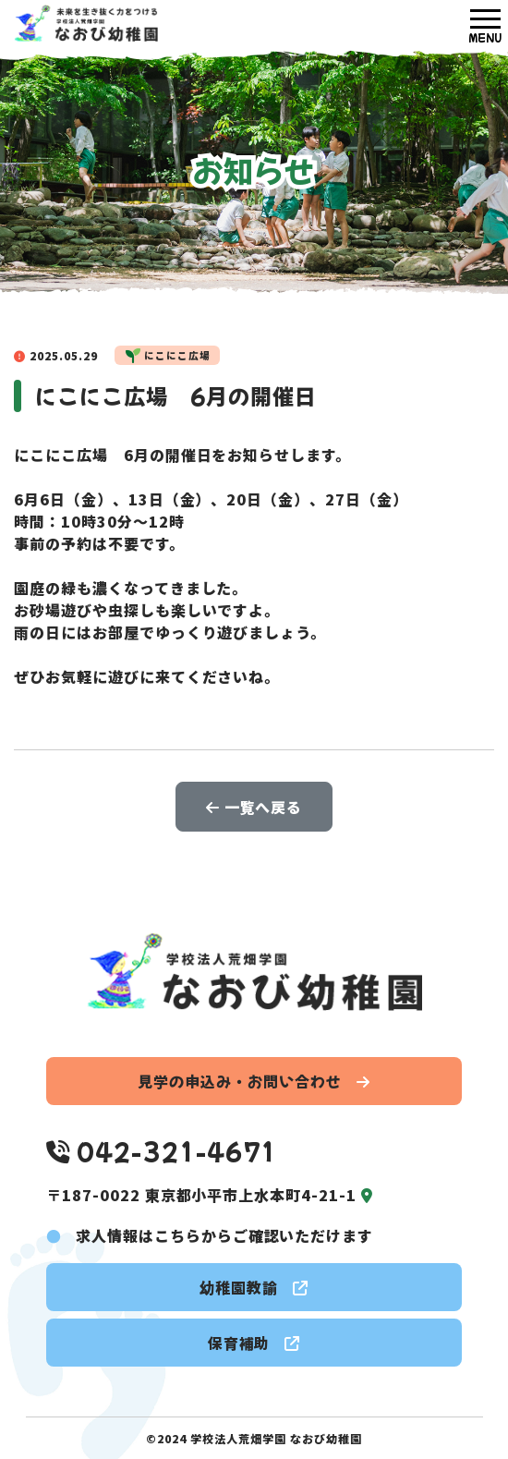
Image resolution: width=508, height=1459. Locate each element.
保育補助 (254, 1342)
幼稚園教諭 (254, 1287)
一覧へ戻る (254, 807)
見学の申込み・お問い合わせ (253, 1081)
